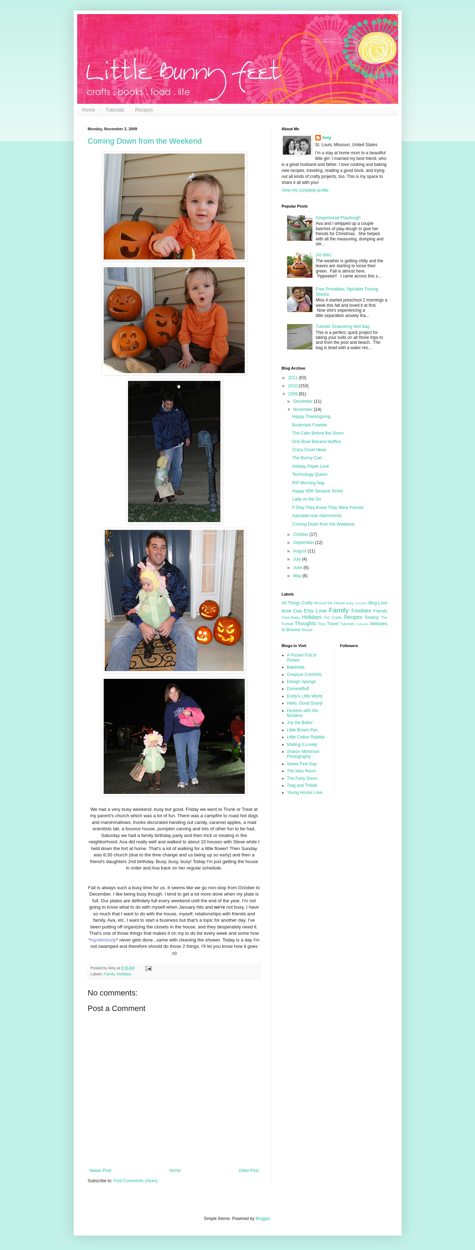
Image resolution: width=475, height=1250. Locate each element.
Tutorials (115, 110)
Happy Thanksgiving (311, 416)
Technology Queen (309, 474)
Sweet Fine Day (302, 763)
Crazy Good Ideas (309, 449)
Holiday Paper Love (310, 466)
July (297, 559)
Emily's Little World (305, 696)
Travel (333, 623)
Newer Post (100, 1170)
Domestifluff (298, 688)
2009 (293, 393)
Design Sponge (301, 681)
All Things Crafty (297, 602)
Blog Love (378, 602)
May (297, 575)
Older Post (249, 1170)
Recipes (144, 110)
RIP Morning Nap (308, 482)
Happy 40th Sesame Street (317, 491)
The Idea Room (301, 770)
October (301, 534)
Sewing (371, 617)
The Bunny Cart (307, 457)
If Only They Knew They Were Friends (328, 507)
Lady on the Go (306, 499)
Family (109, 974)
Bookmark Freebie (309, 425)
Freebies (361, 611)
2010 (293, 385)
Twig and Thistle (302, 785)
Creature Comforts (304, 674)
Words (307, 630)
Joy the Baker (300, 722)
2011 (293, 377)
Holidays (124, 974)
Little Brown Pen (302, 730)
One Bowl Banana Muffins (316, 441)
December (303, 401)
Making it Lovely (302, 744)
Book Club (292, 611)
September (304, 542)
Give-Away (291, 617)
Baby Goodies (356, 603)
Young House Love (305, 792)
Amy (326, 137)
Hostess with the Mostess (302, 713)
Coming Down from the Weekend (145, 141)
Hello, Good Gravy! (305, 703)
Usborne (362, 624)
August (300, 551)
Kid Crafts (333, 617)
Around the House (329, 603)
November (303, 409)
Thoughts (305, 623)
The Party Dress (302, 778)
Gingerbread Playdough (338, 217)
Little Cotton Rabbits (306, 737)
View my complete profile (305, 190)
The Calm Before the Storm (317, 433)
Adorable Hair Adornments (317, 515)
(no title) (323, 254)
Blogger (263, 1218)
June (298, 567)
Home (88, 110)
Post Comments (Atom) (136, 1180)
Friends (380, 611)
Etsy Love (315, 611)
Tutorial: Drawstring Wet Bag (343, 326)
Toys (321, 624)
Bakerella (296, 667)
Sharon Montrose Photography (303, 754)
